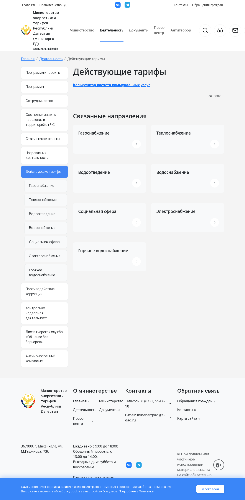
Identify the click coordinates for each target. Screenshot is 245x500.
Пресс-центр (159, 30)
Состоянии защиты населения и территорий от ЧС (41, 119)
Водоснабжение (42, 227)
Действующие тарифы (43, 171)
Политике (146, 491)
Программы (35, 86)
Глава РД (28, 5)
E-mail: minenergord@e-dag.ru (148, 418)
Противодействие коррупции (40, 291)
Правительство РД (52, 5)
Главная (28, 58)
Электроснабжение (45, 256)
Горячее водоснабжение (42, 272)
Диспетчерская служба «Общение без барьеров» (44, 337)
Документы (139, 30)
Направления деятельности (37, 155)
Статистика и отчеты (43, 139)
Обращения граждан (207, 5)
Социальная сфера (44, 242)
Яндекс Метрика (86, 487)
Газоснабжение (41, 185)
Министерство (82, 30)
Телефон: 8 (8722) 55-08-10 (148, 404)
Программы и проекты (43, 72)
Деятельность (111, 30)
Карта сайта (189, 418)
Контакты (181, 5)
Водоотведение (42, 214)
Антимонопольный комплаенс (40, 358)
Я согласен (210, 489)
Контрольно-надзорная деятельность (37, 313)
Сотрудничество (39, 101)
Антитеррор (181, 30)
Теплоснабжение (43, 199)
